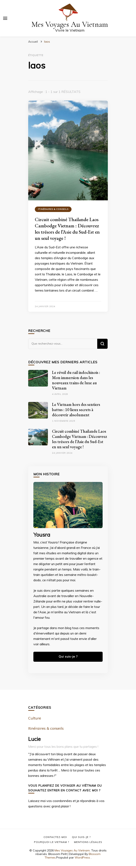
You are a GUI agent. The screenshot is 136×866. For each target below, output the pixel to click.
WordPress (82, 857)
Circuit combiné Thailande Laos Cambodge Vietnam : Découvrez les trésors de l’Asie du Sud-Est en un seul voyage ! (67, 228)
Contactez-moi (55, 837)
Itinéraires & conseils (53, 209)
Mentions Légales (88, 842)
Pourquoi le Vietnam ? (51, 842)
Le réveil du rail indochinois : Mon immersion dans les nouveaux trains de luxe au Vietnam (76, 380)
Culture (34, 718)
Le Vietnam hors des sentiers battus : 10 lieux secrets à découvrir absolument (76, 410)
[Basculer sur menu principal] (5, 18)
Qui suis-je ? (68, 656)
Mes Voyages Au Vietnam (70, 24)
